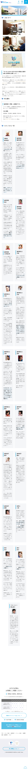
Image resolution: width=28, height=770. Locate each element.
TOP (2, 733)
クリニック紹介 (19, 733)
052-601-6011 (15, 694)
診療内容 (12, 733)
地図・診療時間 (4, 734)
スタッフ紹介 (7, 733)
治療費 (24, 733)
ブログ (10, 734)
